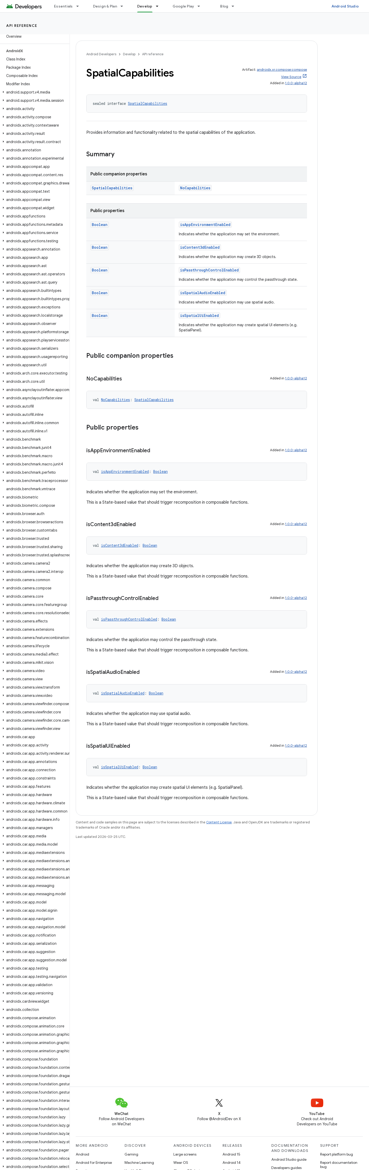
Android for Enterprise (94, 1162)
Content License (219, 822)
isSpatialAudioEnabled (202, 292)
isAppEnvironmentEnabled (205, 224)
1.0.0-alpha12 (296, 83)
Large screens (184, 1154)
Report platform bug (336, 1154)
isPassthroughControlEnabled (209, 270)
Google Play (183, 6)
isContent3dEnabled (200, 247)
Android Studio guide (288, 1159)
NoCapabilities (195, 187)
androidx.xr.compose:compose (282, 69)
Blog (224, 6)
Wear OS (180, 1162)
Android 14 (231, 1162)
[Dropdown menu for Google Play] (201, 6)
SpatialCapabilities (147, 103)
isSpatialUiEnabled (199, 315)
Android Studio (345, 6)
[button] (33, 92)
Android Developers (101, 54)
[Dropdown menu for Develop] (159, 6)
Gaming (131, 1154)
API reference (21, 25)
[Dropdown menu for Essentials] (80, 6)
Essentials (63, 6)
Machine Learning (139, 1162)
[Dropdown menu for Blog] (235, 6)
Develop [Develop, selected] (144, 6)
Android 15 (231, 1154)
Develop (129, 54)
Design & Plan (105, 6)
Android (82, 1154)
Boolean (99, 224)
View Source (291, 77)
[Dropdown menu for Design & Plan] (124, 6)
